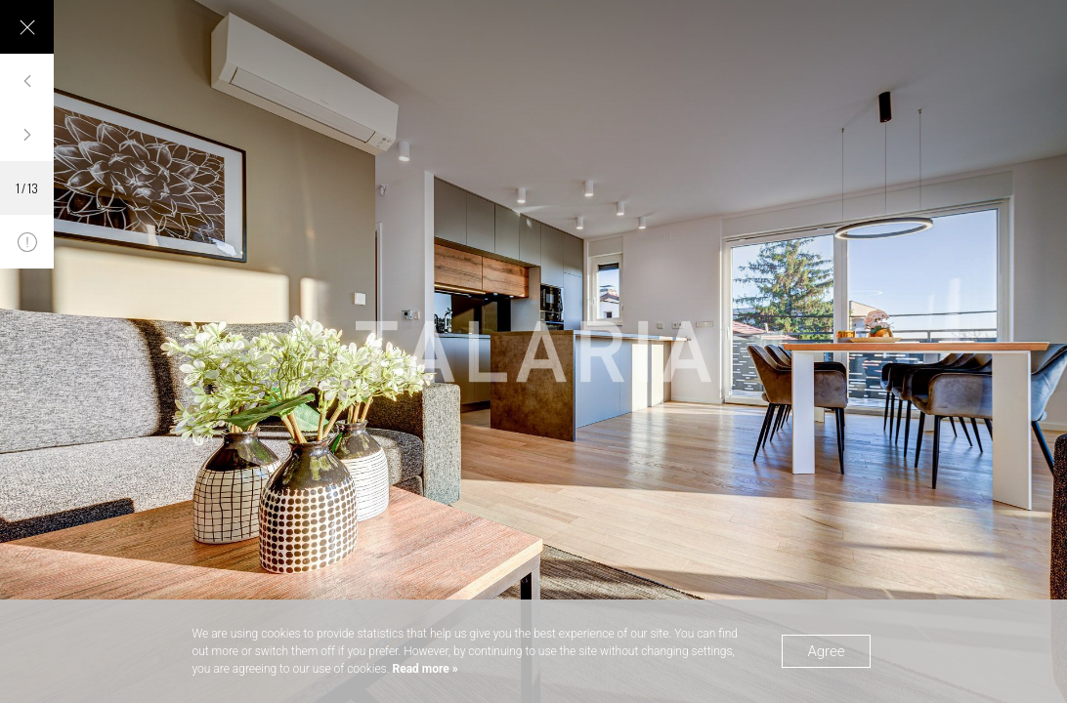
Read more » (424, 669)
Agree (825, 651)
